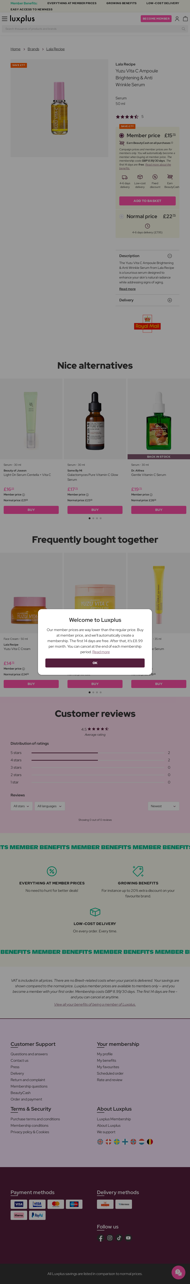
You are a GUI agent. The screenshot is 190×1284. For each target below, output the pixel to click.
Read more (101, 651)
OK (95, 663)
